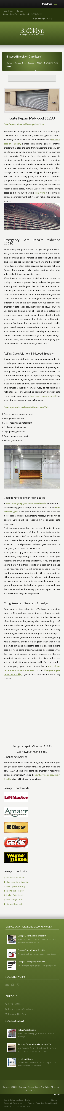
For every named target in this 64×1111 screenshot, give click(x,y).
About (12, 11)
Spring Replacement (15, 890)
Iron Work (40, 192)
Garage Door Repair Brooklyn (42, 18)
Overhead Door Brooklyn (17, 882)
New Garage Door (14, 899)
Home (5, 11)
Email (7, 984)
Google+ (19, 984)
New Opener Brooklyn (16, 886)
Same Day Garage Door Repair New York (42, 1103)
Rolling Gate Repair (14, 895)
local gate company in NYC (43, 395)
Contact (20, 11)
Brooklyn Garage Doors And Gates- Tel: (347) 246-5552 (22, 14)
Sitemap (54, 1100)
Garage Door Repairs (24, 63)
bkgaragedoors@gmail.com (20, 1009)
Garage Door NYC (14, 904)
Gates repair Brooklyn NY (13, 1103)
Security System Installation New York (17, 1100)
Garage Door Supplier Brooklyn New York (19, 1106)
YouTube (13, 984)
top (58, 1094)
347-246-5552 (14, 1004)
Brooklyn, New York (17, 1014)
